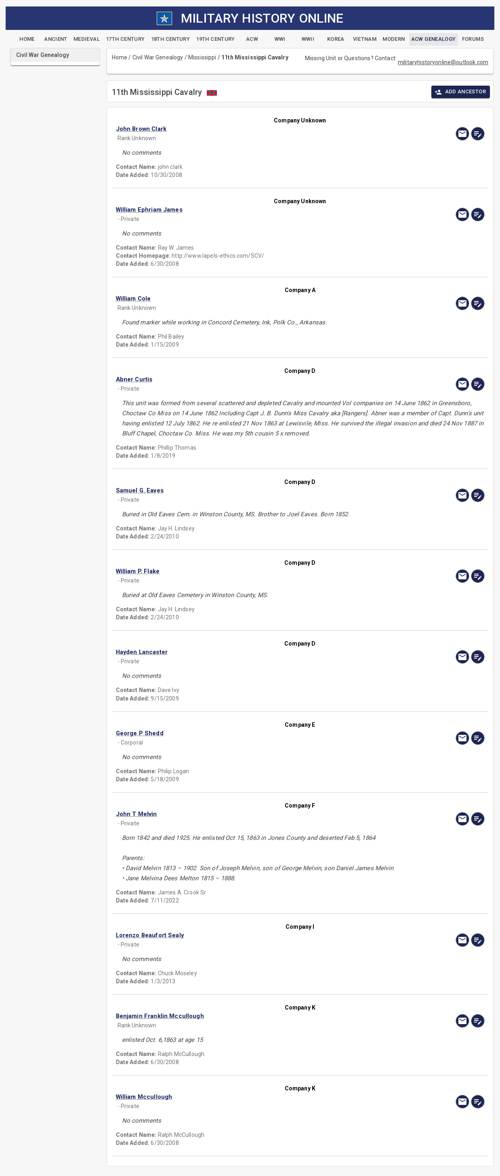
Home (120, 57)
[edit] (477, 133)
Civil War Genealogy (157, 57)
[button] (245, 128)
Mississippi (202, 57)
